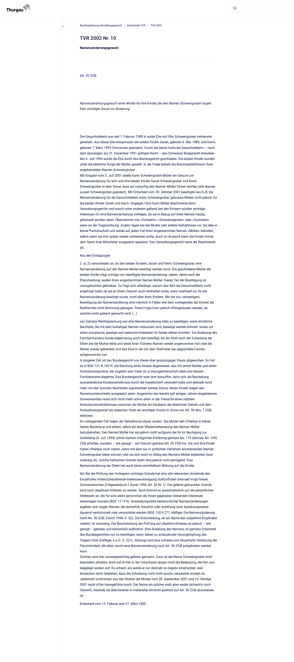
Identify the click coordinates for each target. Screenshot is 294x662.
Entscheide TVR (136, 25)
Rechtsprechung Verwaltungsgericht (101, 25)
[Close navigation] (63, 26)
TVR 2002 (156, 25)
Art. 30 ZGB (88, 76)
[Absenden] (235, 8)
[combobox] (259, 8)
